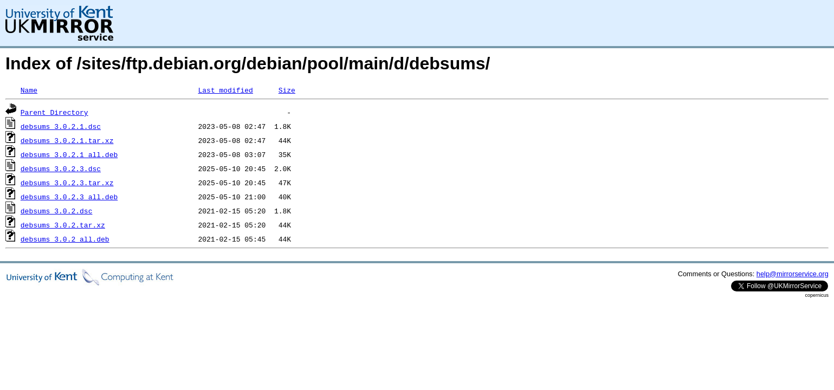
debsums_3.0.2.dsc (57, 211)
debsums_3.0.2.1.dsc (61, 126)
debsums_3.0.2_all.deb (65, 239)
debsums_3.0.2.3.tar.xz (67, 182)
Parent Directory (54, 112)
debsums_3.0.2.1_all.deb (69, 154)
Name (29, 90)
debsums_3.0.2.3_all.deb (69, 197)
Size (287, 90)
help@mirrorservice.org (793, 274)
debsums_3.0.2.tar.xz (63, 225)
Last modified (225, 90)
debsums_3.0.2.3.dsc (61, 168)
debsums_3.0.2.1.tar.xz (67, 140)
